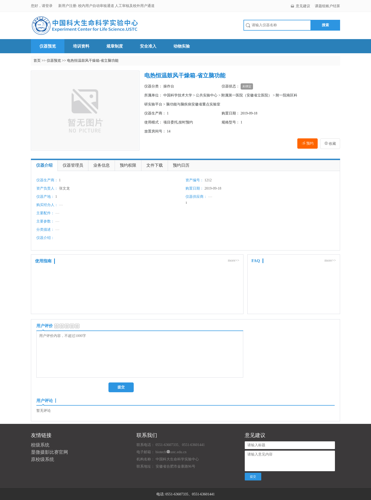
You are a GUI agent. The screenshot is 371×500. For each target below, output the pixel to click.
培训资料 (81, 46)
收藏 (330, 144)
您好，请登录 (42, 6)
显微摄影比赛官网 (49, 452)
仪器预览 (47, 46)
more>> (233, 260)
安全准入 (148, 46)
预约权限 (128, 165)
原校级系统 (42, 459)
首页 (37, 60)
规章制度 (114, 46)
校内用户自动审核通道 (96, 6)
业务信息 (101, 165)
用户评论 (44, 400)
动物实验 (181, 46)
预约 (307, 143)
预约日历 (181, 165)
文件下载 (154, 165)
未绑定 (246, 86)
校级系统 (40, 445)
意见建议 (303, 6)
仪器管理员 (73, 165)
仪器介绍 (44, 165)
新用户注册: (67, 6)
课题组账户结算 (327, 6)
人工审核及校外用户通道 (135, 6)
